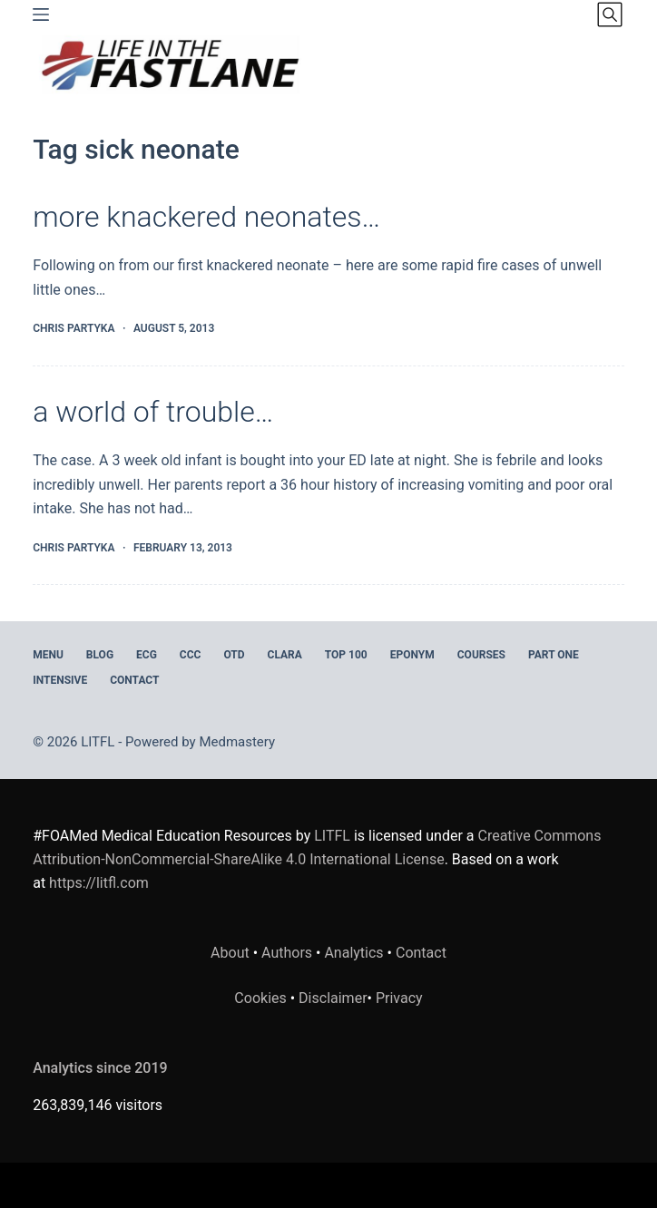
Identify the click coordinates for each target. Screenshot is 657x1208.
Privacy (399, 998)
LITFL (332, 835)
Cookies (261, 998)
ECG (146, 654)
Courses (481, 654)
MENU (48, 654)
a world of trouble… (153, 412)
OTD (233, 654)
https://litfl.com (99, 882)
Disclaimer (333, 998)
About (230, 952)
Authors (286, 952)
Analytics (353, 952)
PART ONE (553, 654)
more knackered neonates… (206, 217)
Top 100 (346, 654)
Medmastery (237, 742)
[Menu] (41, 14)
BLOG (99, 654)
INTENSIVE (60, 680)
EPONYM (412, 654)
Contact (134, 680)
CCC (190, 654)
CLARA (285, 654)
